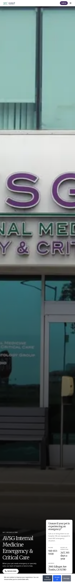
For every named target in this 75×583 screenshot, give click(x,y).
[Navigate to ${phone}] (11, 571)
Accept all (57, 578)
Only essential (47, 578)
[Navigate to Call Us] (64, 3)
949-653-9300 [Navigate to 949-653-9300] (53, 552)
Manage (66, 578)
